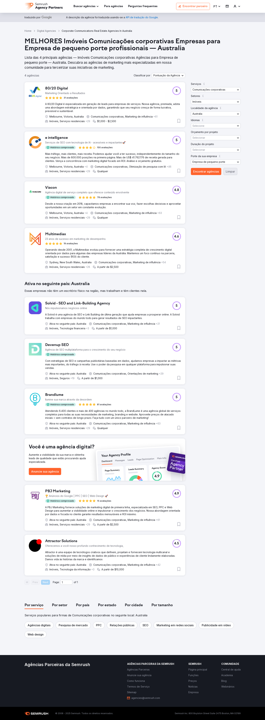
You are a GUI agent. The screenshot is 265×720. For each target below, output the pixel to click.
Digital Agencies (46, 30)
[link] (113, 6)
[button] (217, 6)
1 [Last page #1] (77, 582)
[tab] (34, 605)
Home (28, 30)
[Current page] (66, 582)
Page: (56, 582)
